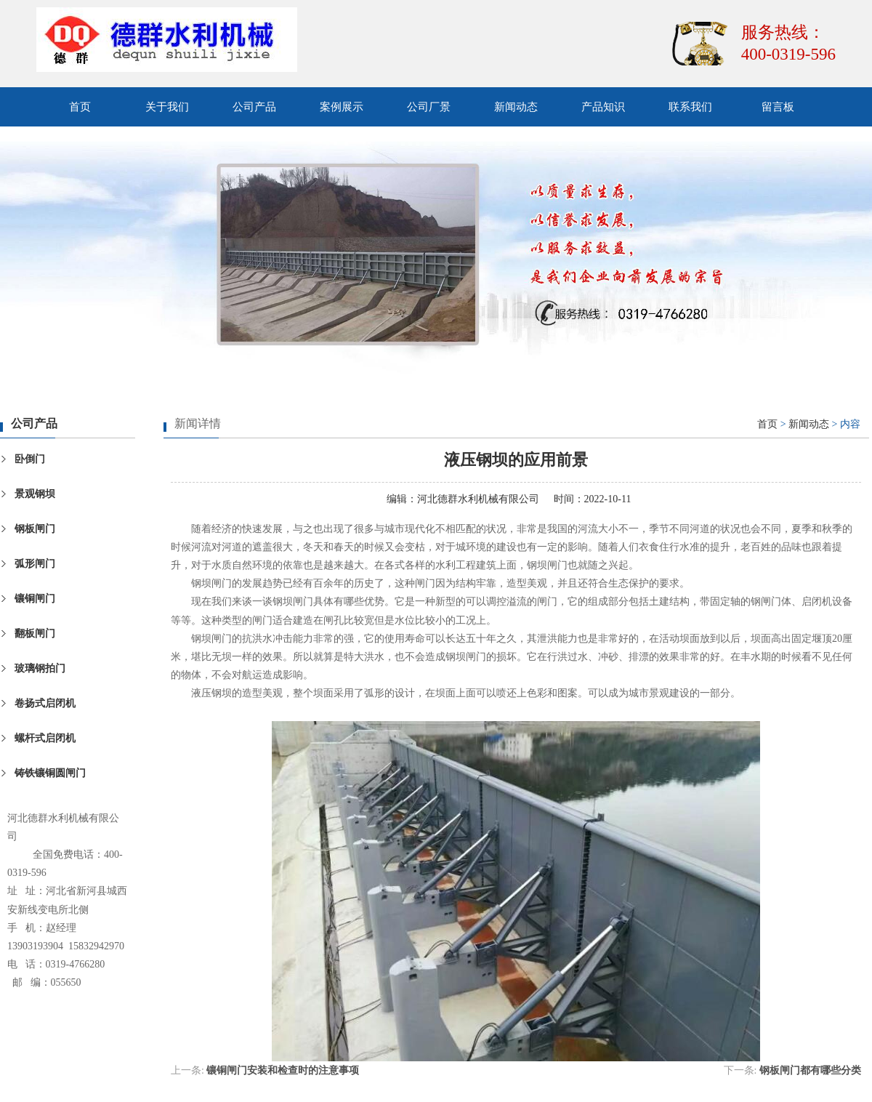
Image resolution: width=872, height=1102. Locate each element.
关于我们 (167, 107)
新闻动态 (516, 107)
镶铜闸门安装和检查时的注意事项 (282, 1070)
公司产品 (254, 107)
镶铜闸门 (35, 598)
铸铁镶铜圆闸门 (50, 773)
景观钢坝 (35, 493)
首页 (80, 107)
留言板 (778, 107)
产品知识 (603, 107)
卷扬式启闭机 (45, 703)
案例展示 (341, 107)
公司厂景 (429, 107)
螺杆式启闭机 (45, 738)
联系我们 (690, 107)
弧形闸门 (35, 563)
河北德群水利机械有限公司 (478, 499)
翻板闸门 (35, 633)
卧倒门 (30, 459)
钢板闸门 (35, 528)
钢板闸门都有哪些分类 (810, 1070)
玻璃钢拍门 (40, 668)
